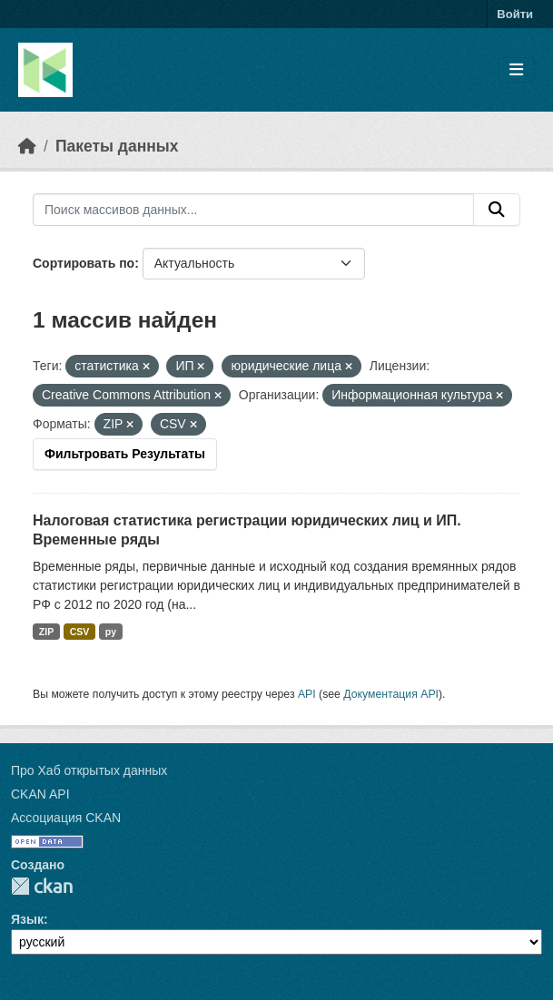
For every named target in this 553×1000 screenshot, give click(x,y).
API (307, 694)
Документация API (391, 694)
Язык (27, 919)
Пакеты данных (117, 146)
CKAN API (40, 794)
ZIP (46, 631)
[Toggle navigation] (516, 70)
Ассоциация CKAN (66, 817)
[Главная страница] (27, 146)
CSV (80, 631)
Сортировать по (83, 263)
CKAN (42, 886)
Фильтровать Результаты (124, 453)
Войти (515, 14)
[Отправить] (496, 209)
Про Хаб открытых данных (89, 770)
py (110, 631)
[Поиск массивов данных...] (253, 209)
